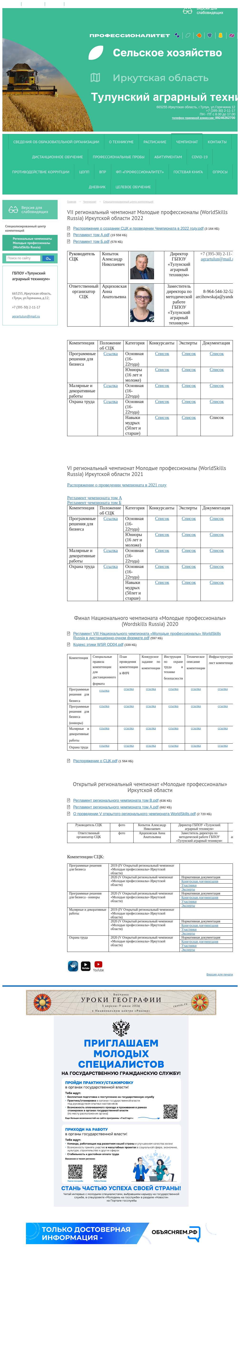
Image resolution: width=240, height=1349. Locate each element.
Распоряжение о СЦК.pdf (95, 761)
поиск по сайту (33, 4)
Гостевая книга (188, 171)
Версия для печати (220, 974)
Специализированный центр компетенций (25, 228)
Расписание (155, 141)
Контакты (217, 141)
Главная (71, 201)
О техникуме (121, 141)
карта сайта (54, 4)
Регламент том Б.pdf (91, 242)
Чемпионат (187, 141)
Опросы (220, 171)
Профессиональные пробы (119, 156)
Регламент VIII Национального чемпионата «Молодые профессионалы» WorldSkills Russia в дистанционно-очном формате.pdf (147, 636)
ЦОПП (84, 171)
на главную (12, 4)
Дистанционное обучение (57, 156)
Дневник (97, 186)
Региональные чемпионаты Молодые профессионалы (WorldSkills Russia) (32, 242)
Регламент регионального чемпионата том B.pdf (116, 800)
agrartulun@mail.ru (26, 316)
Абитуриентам (168, 156)
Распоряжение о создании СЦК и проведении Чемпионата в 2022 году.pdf (138, 228)
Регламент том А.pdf (91, 235)
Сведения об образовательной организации (56, 141)
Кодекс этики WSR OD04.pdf (98, 645)
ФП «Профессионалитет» (140, 171)
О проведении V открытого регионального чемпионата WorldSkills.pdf (134, 814)
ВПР (102, 171)
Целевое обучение (133, 186)
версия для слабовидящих (83, 4)
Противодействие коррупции (40, 171)
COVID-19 (200, 156)
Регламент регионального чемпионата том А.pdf (116, 807)
